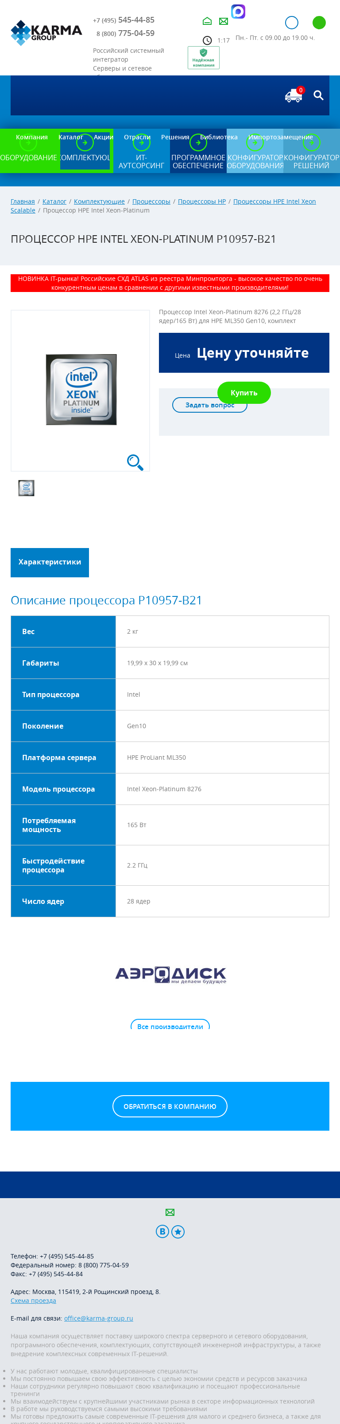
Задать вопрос (209, 405)
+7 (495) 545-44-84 (56, 1274)
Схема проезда (33, 1300)
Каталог (54, 201)
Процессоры (151, 201)
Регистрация (319, 22)
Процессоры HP (202, 201)
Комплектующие (99, 201)
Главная (23, 201)
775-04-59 (126, 33)
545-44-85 (124, 20)
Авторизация (291, 22)
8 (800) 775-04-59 (103, 1265)
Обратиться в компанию (170, 1106)
